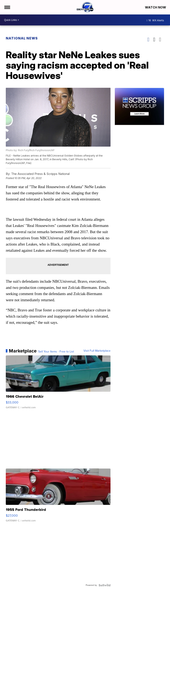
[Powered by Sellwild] (105, 585)
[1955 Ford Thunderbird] (58, 497)
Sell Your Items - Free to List (56, 351)
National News (22, 38)
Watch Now (156, 7)
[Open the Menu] (7, 7)
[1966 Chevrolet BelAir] (58, 384)
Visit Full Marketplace (97, 350)
